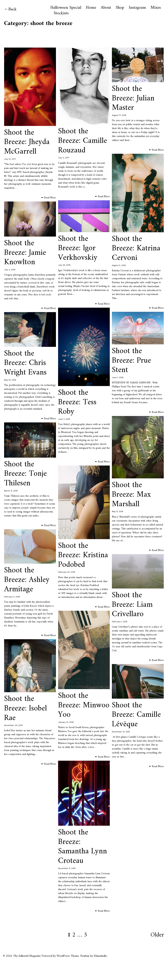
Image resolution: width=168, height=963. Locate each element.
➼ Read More (48, 198)
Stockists (61, 13)
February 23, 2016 (66, 572)
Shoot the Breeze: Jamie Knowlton (25, 252)
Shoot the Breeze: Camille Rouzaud (82, 140)
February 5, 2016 (12, 597)
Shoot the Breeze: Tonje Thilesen (25, 473)
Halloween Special (65, 8)
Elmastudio (100, 956)
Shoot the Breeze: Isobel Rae (25, 708)
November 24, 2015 (13, 725)
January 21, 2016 (66, 722)
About (106, 8)
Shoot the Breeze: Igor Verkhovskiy (77, 248)
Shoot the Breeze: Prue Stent (131, 360)
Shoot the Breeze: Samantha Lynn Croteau (82, 847)
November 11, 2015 (67, 868)
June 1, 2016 (118, 377)
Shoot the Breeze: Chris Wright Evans (25, 363)
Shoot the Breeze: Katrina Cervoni (136, 248)
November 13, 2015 (121, 732)
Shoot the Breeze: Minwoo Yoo (83, 705)
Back (12, 9)
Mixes (156, 8)
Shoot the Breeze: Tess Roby (77, 402)
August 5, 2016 (119, 265)
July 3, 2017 (63, 158)
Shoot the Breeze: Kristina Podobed (83, 555)
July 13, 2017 (10, 159)
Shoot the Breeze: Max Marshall (131, 494)
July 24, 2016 (64, 265)
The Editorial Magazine (27, 956)
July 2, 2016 (9, 269)
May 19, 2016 (10, 380)
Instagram (137, 8)
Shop (120, 8)
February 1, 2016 (119, 621)
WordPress (63, 956)
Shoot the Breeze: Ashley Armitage (27, 579)
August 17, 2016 (119, 115)
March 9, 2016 (11, 491)
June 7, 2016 (64, 419)
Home (91, 8)
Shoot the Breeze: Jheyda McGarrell (27, 142)
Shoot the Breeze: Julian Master (133, 98)
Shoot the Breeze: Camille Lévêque (136, 714)
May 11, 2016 (117, 511)
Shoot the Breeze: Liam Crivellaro (132, 604)
